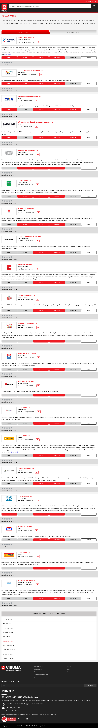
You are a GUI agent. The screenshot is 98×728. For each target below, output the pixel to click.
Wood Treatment (8, 645)
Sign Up (91, 1)
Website (89, 58)
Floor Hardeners (9, 649)
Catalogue (57, 58)
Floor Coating (8, 628)
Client (25, 58)
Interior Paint (7, 623)
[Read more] (8, 54)
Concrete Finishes (9, 658)
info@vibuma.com (15, 707)
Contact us (70, 672)
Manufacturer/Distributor (25, 32)
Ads (35, 677)
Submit (90, 685)
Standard (69, 666)
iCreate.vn (44, 726)
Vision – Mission (38, 666)
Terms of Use (38, 669)
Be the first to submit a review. (9, 65)
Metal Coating (8, 641)
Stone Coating (8, 632)
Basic (41, 58)
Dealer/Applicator (73, 32)
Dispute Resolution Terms (41, 674)
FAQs (68, 669)
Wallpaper (6, 636)
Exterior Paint (7, 619)
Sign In (87, 1)
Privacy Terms (38, 672)
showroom (73, 58)
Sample (9, 58)
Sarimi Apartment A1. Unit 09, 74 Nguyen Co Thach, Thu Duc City (24, 704)
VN (95, 1)
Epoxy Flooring (8, 654)
